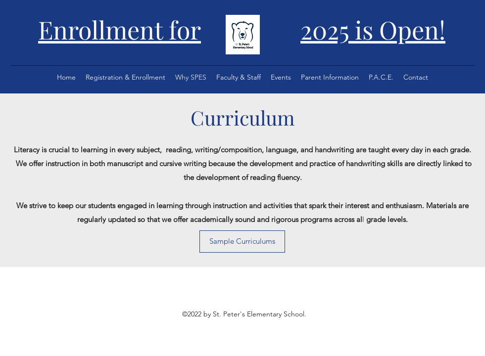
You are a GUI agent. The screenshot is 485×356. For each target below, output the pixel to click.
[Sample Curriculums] (242, 241)
